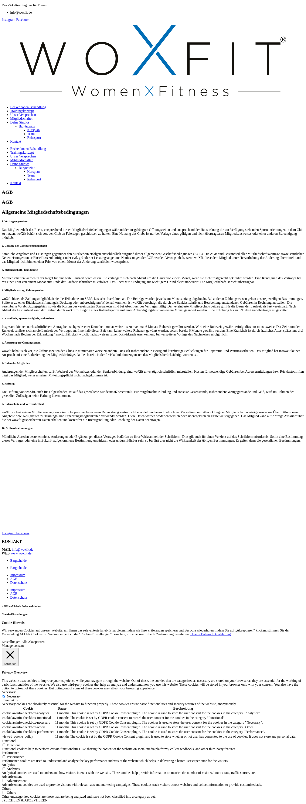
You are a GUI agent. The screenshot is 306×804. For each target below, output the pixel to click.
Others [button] (6, 788)
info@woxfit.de (22, 549)
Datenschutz (18, 582)
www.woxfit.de (20, 553)
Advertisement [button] (12, 776)
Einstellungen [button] (11, 642)
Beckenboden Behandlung (28, 107)
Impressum (17, 575)
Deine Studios (19, 122)
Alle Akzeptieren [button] (33, 642)
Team (31, 134)
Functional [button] (9, 741)
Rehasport (34, 137)
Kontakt (15, 141)
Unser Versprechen (23, 114)
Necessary (14, 696)
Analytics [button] (8, 764)
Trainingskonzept (22, 111)
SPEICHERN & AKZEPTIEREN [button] (24, 800)
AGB (13, 579)
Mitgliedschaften (21, 118)
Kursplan (33, 130)
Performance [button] (10, 753)
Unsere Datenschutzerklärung (210, 634)
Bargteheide (27, 126)
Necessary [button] (9, 692)
